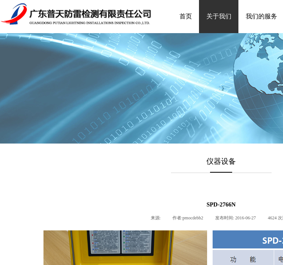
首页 (185, 16)
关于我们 (218, 16)
